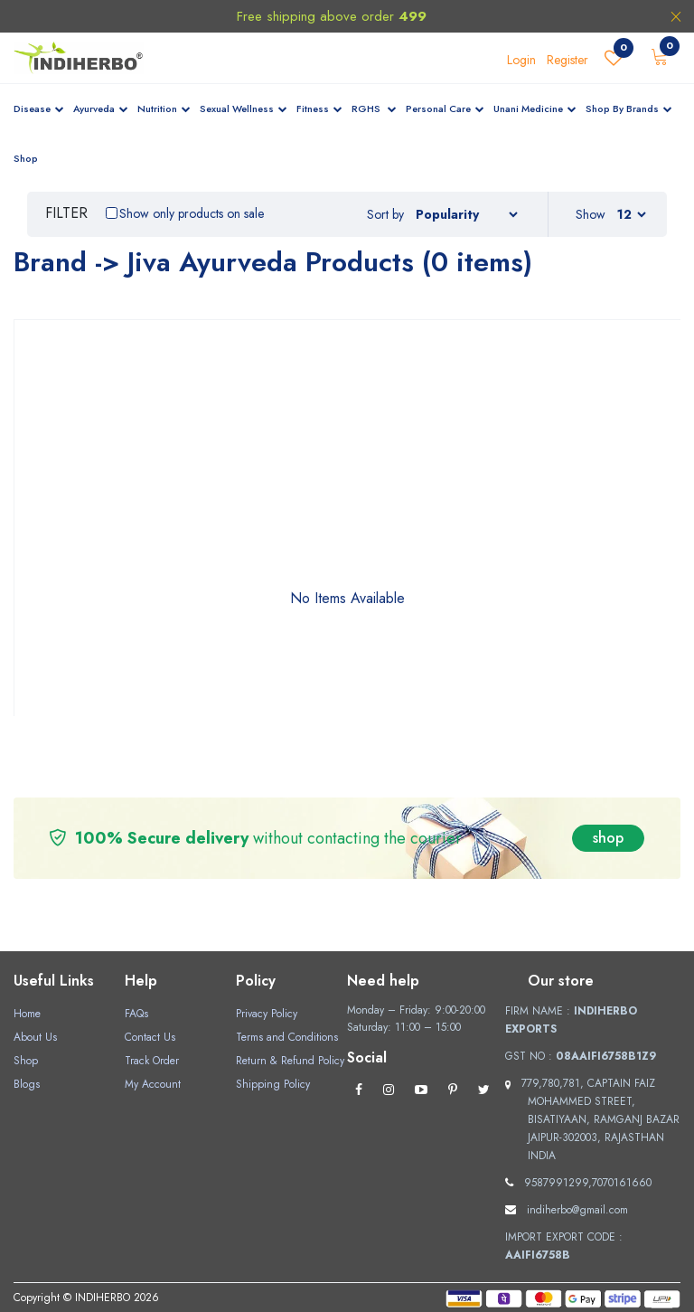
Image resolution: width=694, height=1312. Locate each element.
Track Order (152, 1060)
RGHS (374, 109)
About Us (35, 1037)
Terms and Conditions (287, 1037)
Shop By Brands (629, 109)
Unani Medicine (535, 109)
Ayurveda (100, 109)
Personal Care (445, 109)
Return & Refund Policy (290, 1060)
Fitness (319, 109)
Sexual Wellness (243, 109)
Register (567, 60)
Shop (26, 158)
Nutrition (164, 109)
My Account (153, 1084)
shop (608, 837)
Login (521, 60)
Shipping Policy (273, 1084)
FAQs (136, 1013)
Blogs (27, 1084)
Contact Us (150, 1037)
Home (27, 1013)
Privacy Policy (266, 1013)
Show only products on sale (191, 213)
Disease (39, 109)
